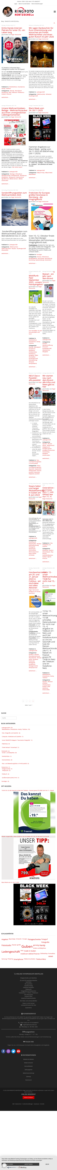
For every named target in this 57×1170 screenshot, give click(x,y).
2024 (31, 659)
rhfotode (32, 555)
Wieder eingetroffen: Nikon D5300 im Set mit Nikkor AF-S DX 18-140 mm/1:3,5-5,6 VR (25, 836)
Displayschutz (33, 667)
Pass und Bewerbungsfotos (35, 466)
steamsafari (33, 543)
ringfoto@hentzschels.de (30, 1024)
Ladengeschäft (40, 92)
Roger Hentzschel (16, 34)
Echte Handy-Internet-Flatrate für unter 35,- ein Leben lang (13, 30)
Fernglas (24, 939)
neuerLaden (46, 455)
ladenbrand (51, 445)
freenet (9, 94)
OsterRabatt (46, 552)
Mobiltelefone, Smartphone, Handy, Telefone (34, 341)
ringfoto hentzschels (49, 450)
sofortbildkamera (48, 555)
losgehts (45, 453)
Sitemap (28, 1076)
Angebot (32, 355)
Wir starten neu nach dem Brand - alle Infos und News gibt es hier (48, 381)
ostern (51, 550)
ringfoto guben (47, 448)
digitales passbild (34, 474)
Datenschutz (18, 1104)
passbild (32, 469)
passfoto (37, 472)
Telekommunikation (29, 959)
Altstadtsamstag (34, 545)
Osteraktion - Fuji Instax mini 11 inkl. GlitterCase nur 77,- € (48, 492)
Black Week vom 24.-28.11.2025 (36, 109)
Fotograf (44, 939)
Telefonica (21, 92)
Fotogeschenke (6, 175)
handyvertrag (33, 360)
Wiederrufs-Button (28, 1059)
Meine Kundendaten (24, 3)
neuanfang (46, 452)
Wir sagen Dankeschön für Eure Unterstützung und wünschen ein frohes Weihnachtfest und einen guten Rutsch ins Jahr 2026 (41, 32)
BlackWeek (33, 174)
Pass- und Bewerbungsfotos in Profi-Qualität (35, 461)
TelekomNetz (33, 352)
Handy (12, 91)
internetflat (46, 689)
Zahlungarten (28, 1069)
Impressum (28, 1080)
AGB (13, 1104)
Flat (10, 92)
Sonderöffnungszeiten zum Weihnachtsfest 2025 (14, 193)
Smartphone (18, 959)
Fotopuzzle (13, 177)
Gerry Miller (33, 553)
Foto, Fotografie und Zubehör (47, 544)
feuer (44, 445)
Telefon (45, 683)
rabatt (4, 94)
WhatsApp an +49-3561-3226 (29, 1027)
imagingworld (33, 258)
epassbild (38, 469)
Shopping (10, 959)
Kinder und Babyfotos (39, 948)
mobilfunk (5, 92)
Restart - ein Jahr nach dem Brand (48, 276)
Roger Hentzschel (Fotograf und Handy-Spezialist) (35, 591)
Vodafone (32, 350)
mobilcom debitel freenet (30, 954)
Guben (14, 248)
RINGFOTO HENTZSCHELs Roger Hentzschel (20, 1090)
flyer (37, 355)
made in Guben (30, 951)
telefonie (45, 688)
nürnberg (41, 258)
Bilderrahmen (14, 179)
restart (45, 343)
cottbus (32, 654)
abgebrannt (46, 447)
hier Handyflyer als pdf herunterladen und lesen (35, 332)
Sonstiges (39, 254)
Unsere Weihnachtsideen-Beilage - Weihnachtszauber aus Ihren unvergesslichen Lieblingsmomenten (14, 111)
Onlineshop (44, 953)
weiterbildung (40, 260)
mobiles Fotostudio (33, 660)
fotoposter (5, 177)
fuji (52, 552)
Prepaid (32, 362)
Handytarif (19, 91)
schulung (32, 260)
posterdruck (20, 177)
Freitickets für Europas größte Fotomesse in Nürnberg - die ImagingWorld (39, 196)
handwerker (33, 657)
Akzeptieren (29, 1161)
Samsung (4, 959)
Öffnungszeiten (6, 248)
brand (50, 443)
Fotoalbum (19, 174)
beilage (13, 174)
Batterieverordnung (28, 1073)
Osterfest (45, 550)
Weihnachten (41, 94)
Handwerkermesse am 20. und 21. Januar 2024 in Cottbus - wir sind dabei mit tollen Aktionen (37, 580)
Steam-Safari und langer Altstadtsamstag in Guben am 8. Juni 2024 (36, 490)
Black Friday (41, 172)
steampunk (33, 542)
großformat (5, 179)
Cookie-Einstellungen (27, 1104)
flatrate (15, 92)
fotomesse (46, 257)
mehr (10, 1164)
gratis (49, 557)
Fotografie (32, 547)
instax (45, 553)
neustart (45, 347)
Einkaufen (19, 939)
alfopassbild (33, 470)
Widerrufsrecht (28, 1063)
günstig (36, 945)
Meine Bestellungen (37, 3)
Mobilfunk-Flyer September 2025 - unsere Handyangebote (36, 280)
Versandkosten (28, 1066)
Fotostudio (5, 250)
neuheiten (48, 260)
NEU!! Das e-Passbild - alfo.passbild (34, 377)
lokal (22, 950)
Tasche (45, 558)
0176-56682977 (36, 1)
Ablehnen (10, 1161)
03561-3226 (25, 1)
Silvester (49, 94)
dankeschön (46, 350)
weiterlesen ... (5, 97)
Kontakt (42, 1104)
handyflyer (33, 357)
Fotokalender (15, 175)
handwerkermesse (35, 656)
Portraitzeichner (34, 552)
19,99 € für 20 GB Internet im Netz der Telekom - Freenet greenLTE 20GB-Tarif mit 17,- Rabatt (28, 790)
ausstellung (49, 258)
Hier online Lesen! (17, 167)
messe (39, 257)
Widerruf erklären (28, 1097)
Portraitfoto (33, 550)
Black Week (49, 172)
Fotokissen (24, 175)
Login (15, 3)
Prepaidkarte (33, 363)
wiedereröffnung (48, 345)
